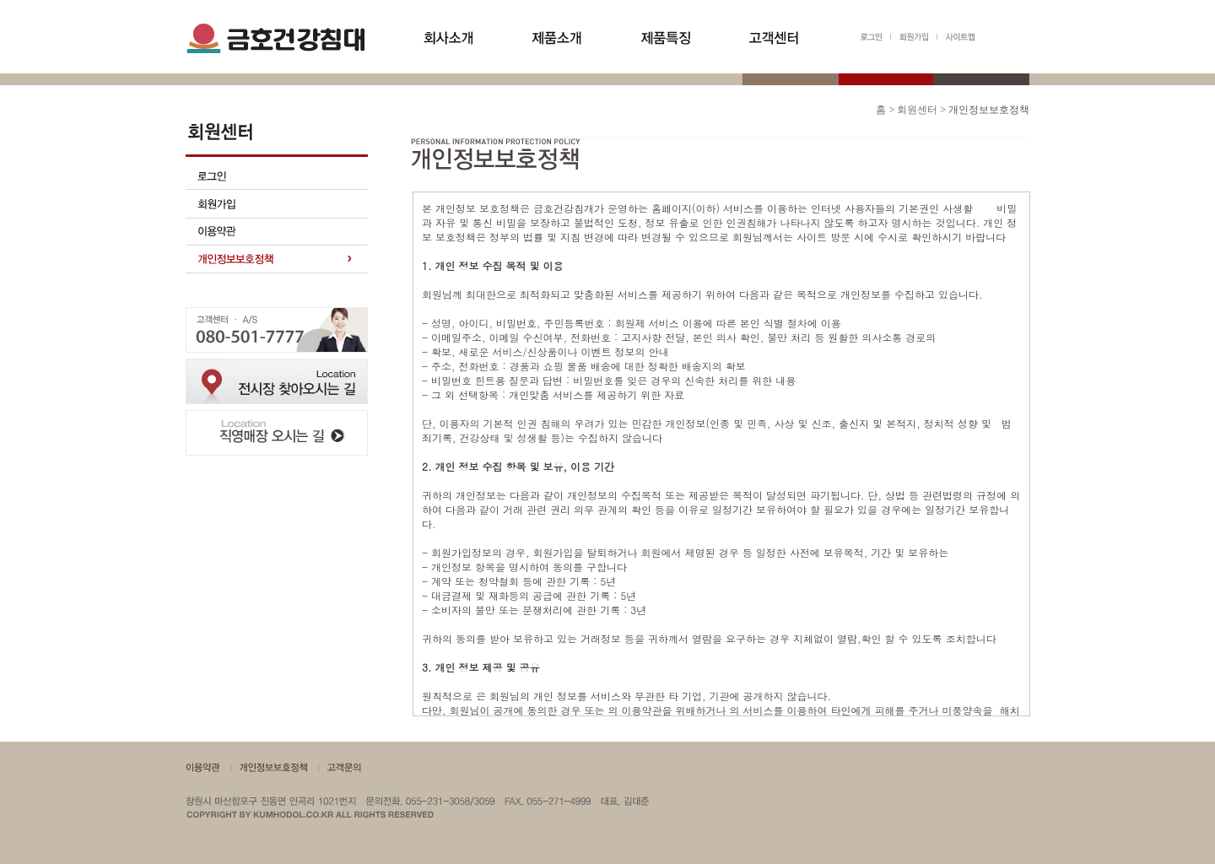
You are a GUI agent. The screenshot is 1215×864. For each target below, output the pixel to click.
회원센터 (917, 110)
